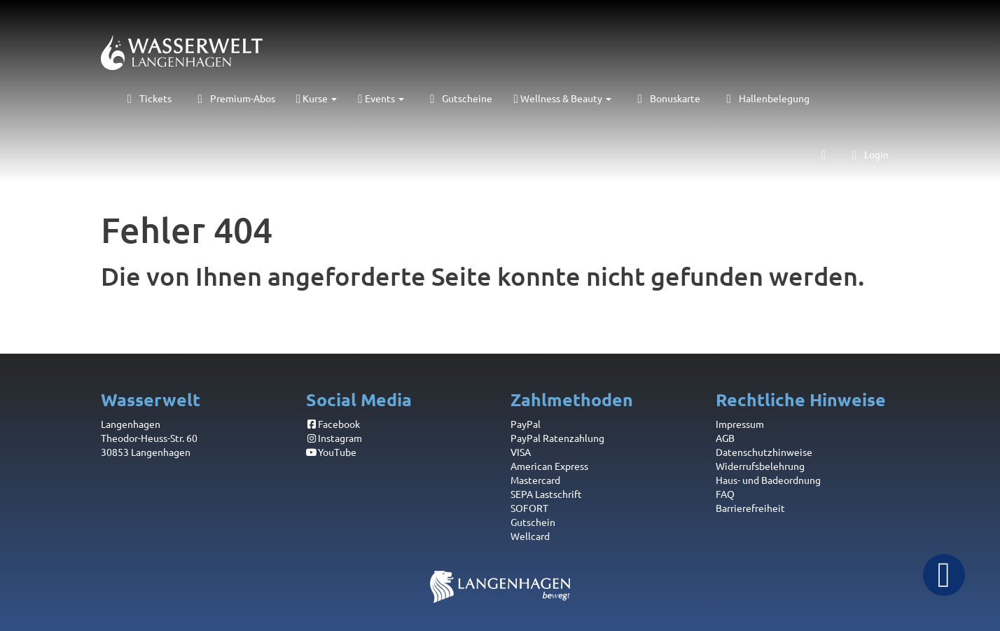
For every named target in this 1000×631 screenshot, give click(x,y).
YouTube (331, 451)
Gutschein (533, 521)
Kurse (316, 98)
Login (868, 154)
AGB (725, 437)
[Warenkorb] (823, 154)
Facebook (333, 423)
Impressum (740, 423)
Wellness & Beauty (562, 98)
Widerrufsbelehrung (760, 465)
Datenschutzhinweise (764, 451)
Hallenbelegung (765, 98)
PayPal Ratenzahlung (557, 437)
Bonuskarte (666, 98)
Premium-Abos (234, 98)
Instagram (334, 437)
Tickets (147, 98)
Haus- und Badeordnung (768, 479)
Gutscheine (459, 98)
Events (380, 98)
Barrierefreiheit (750, 507)
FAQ (725, 493)
